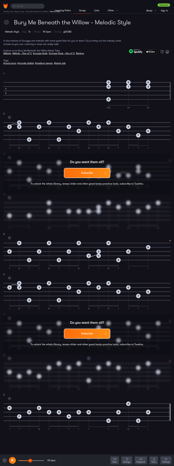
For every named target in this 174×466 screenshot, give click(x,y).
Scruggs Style (40, 53)
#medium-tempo (44, 63)
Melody (7, 53)
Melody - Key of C (22, 53)
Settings (166, 460)
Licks (96, 10)
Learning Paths (63, 10)
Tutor (114, 460)
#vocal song (9, 63)
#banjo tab (60, 63)
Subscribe (164, 5)
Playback (141, 460)
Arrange (126, 460)
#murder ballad (26, 63)
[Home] (5, 6)
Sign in (164, 10)
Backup (80, 53)
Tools (153, 460)
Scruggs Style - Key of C (62, 53)
